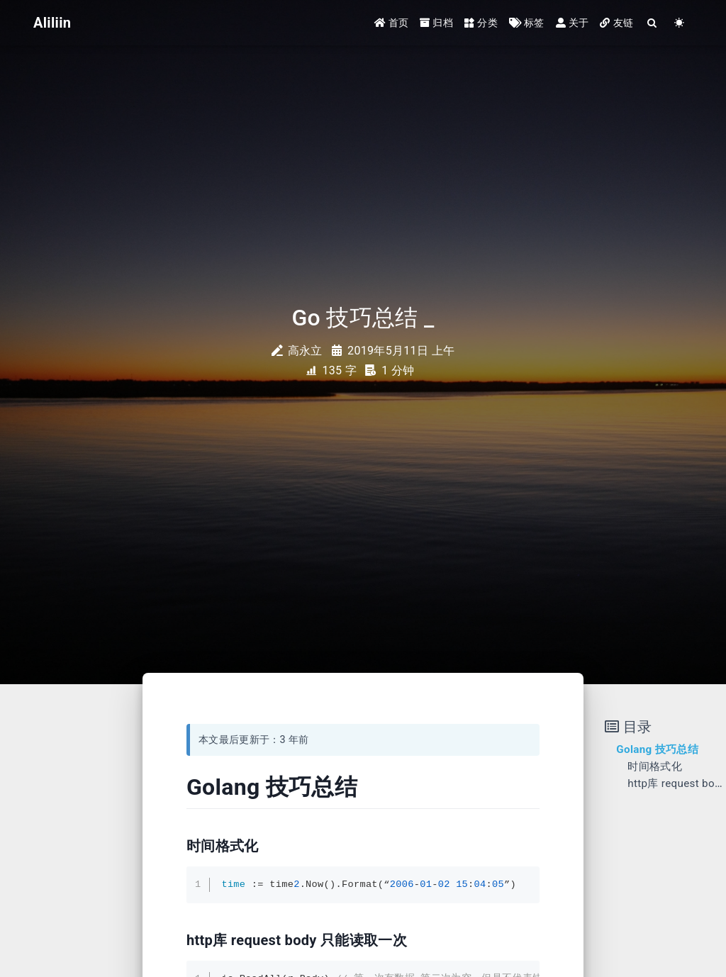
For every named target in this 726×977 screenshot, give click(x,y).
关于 (572, 22)
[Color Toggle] (679, 23)
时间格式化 (654, 766)
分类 (481, 22)
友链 (616, 22)
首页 (391, 22)
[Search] (652, 23)
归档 (436, 22)
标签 (526, 22)
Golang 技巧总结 (657, 749)
